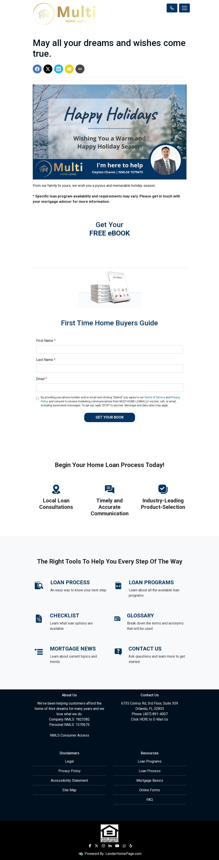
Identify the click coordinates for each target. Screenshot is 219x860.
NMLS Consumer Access (69, 735)
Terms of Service (154, 397)
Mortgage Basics (149, 780)
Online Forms (149, 790)
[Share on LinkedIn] (58, 68)
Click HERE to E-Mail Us (149, 719)
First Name (46, 340)
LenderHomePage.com (123, 854)
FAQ (149, 800)
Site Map (69, 790)
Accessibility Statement (69, 780)
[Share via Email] (69, 68)
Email (41, 379)
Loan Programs (150, 761)
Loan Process (150, 771)
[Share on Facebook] (37, 68)
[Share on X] (47, 68)
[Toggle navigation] (184, 8)
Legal (69, 761)
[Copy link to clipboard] (80, 68)
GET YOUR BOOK (110, 417)
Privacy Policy (69, 771)
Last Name (45, 360)
